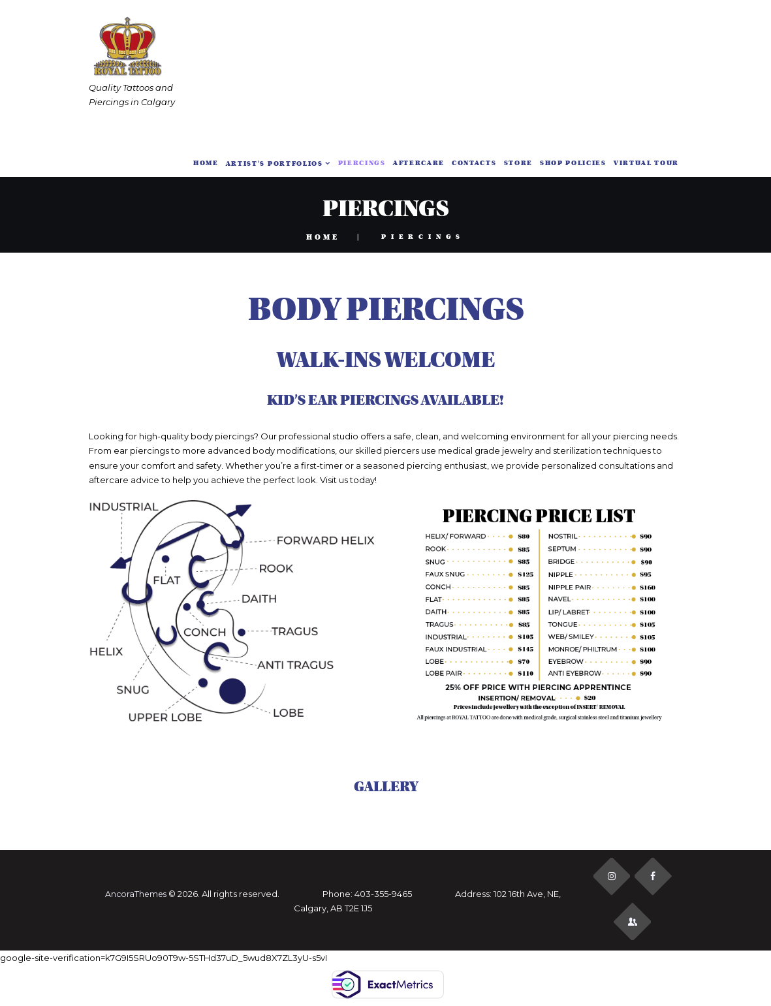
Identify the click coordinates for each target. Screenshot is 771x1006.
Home (322, 237)
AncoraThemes (134, 895)
